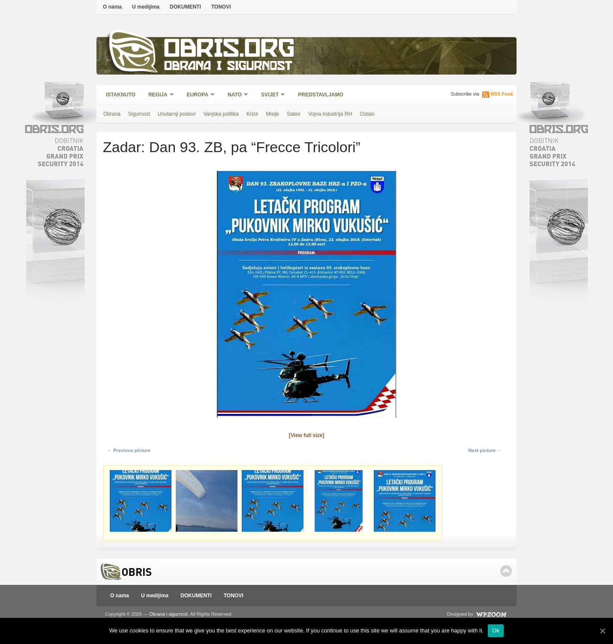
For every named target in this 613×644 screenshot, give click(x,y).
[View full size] (306, 435)
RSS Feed (502, 93)
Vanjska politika (221, 114)
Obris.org (229, 50)
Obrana (111, 114)
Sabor (293, 114)
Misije (272, 114)
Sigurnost (139, 114)
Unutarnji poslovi (177, 114)
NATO (235, 95)
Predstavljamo (320, 95)
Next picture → (485, 450)
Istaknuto (120, 95)
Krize (252, 114)
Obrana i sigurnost (227, 67)
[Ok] (602, 630)
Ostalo (367, 114)
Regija (158, 95)
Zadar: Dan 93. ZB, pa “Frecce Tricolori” (232, 147)
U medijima (145, 7)
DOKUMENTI (185, 7)
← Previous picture (128, 450)
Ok (495, 630)
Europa (198, 95)
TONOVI (221, 7)
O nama (112, 7)
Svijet (270, 95)
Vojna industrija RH (330, 114)
